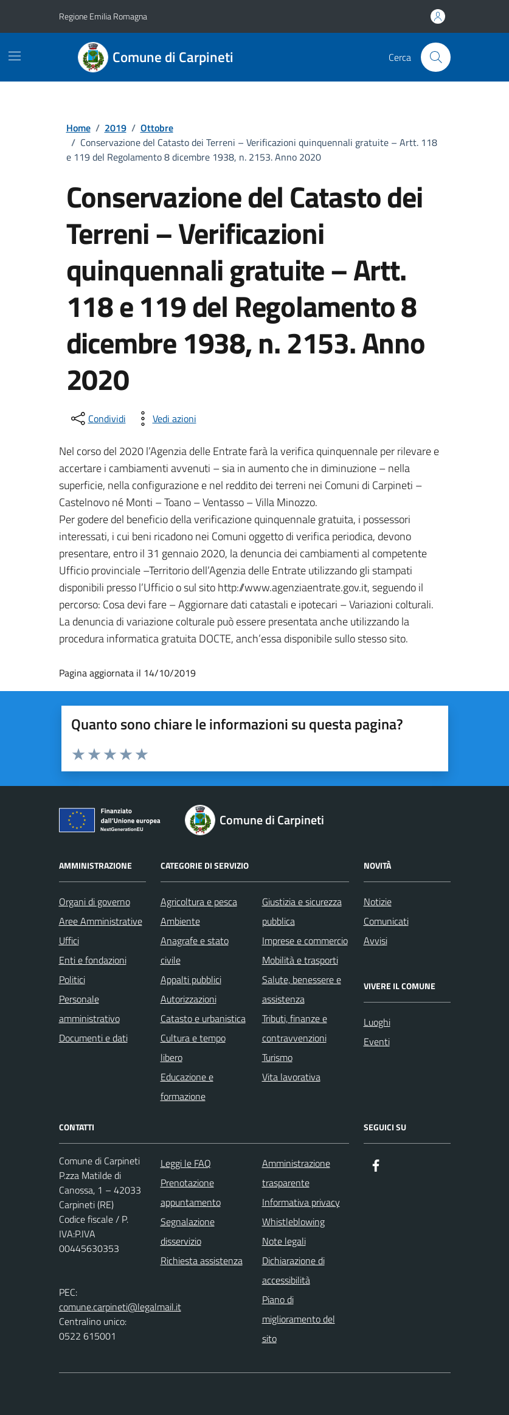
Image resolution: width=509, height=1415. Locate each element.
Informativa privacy (301, 1202)
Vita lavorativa (291, 1076)
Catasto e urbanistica (203, 1018)
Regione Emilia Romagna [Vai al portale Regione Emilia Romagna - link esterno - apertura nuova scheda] (103, 16)
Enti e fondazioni (92, 960)
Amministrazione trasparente (296, 1173)
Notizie (378, 901)
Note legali (284, 1241)
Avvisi (375, 940)
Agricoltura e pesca (199, 901)
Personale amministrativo (89, 1009)
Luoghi (377, 1022)
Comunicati (386, 921)
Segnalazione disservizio (188, 1231)
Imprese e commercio (305, 940)
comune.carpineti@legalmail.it (120, 1306)
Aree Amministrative (100, 921)
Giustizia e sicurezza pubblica (302, 911)
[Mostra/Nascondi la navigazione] (14, 56)
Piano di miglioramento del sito (298, 1319)
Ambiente (180, 921)
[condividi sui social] (97, 418)
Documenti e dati (93, 1038)
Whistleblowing (293, 1221)
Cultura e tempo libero (193, 1048)
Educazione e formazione (187, 1086)
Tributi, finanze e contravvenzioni (294, 1028)
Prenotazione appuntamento (191, 1192)
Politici (72, 979)
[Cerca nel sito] (435, 57)
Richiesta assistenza (202, 1260)
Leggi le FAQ (186, 1163)
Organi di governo (94, 901)
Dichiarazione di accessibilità (293, 1270)
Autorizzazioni (188, 999)
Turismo (277, 1057)
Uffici (69, 940)
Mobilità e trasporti (300, 960)
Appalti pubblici (191, 979)
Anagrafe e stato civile (195, 950)
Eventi (377, 1041)
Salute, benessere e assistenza (301, 989)
